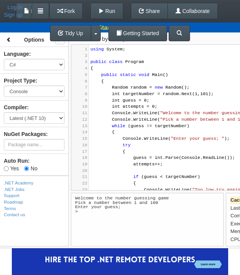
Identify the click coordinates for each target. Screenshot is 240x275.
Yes (11, 168)
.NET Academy (19, 182)
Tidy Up (70, 33)
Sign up (13, 15)
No (30, 168)
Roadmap (13, 201)
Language (16, 54)
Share (149, 11)
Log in (15, 7)
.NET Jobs (14, 189)
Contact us (14, 214)
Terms (10, 208)
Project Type (19, 81)
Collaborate (193, 11)
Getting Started (137, 33)
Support (11, 195)
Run (106, 11)
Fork (66, 11)
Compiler (15, 107)
